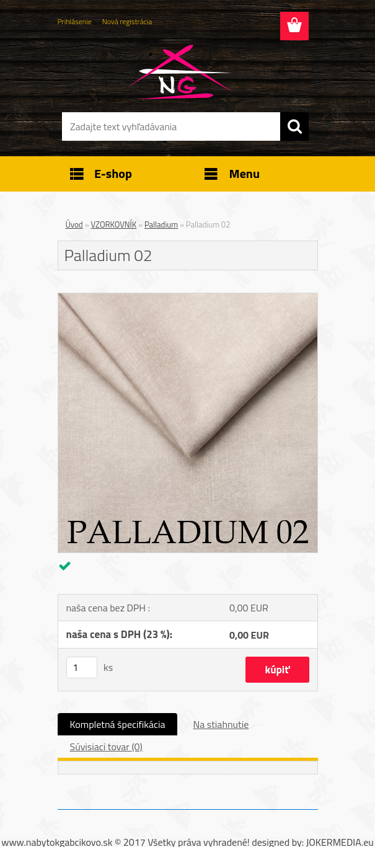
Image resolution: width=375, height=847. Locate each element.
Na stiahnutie (221, 724)
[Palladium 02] (187, 298)
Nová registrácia (127, 21)
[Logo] (180, 72)
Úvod (74, 224)
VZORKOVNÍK (114, 224)
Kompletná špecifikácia (117, 724)
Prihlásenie (75, 21)
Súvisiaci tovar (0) (106, 746)
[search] (294, 126)
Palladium (161, 224)
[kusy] (81, 667)
